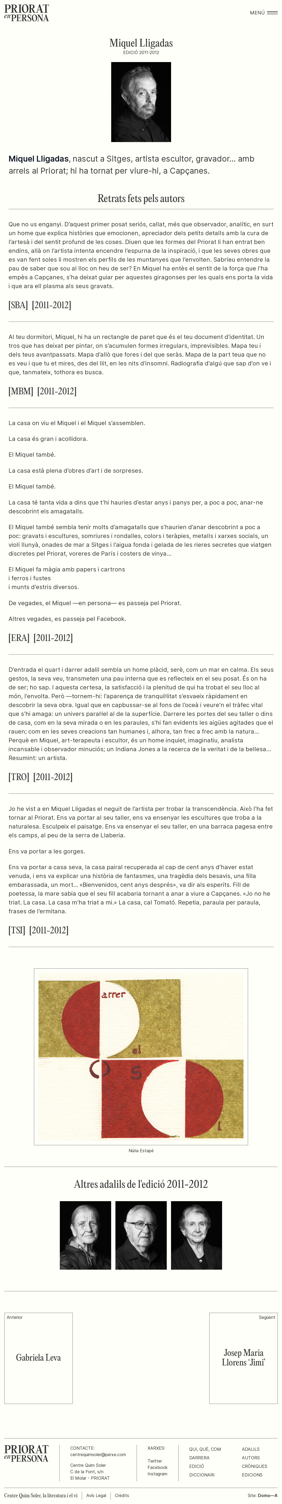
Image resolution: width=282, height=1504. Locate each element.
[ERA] (19, 638)
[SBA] (18, 306)
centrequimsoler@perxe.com (98, 1454)
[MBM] (21, 392)
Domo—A (268, 1495)
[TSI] (17, 931)
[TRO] (19, 777)
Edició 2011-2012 (141, 52)
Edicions (252, 1475)
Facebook (158, 1467)
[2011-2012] (51, 306)
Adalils (251, 1449)
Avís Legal (96, 1495)
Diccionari (202, 1475)
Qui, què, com (205, 1449)
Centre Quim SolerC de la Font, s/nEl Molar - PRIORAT (90, 1472)
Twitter (155, 1461)
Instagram (157, 1473)
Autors (251, 1457)
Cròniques (254, 1466)
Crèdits (122, 1495)
